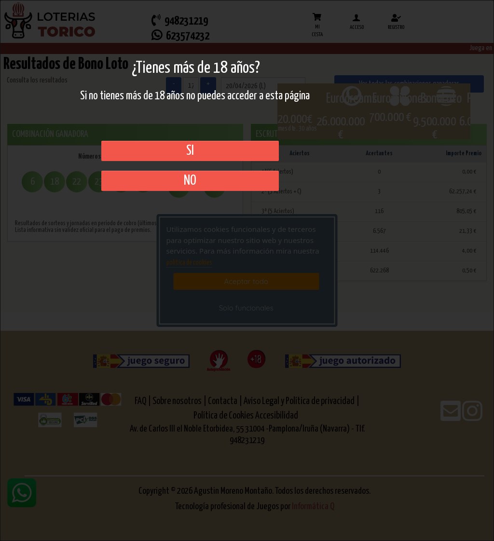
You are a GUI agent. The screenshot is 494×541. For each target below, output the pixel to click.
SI (190, 151)
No (190, 181)
